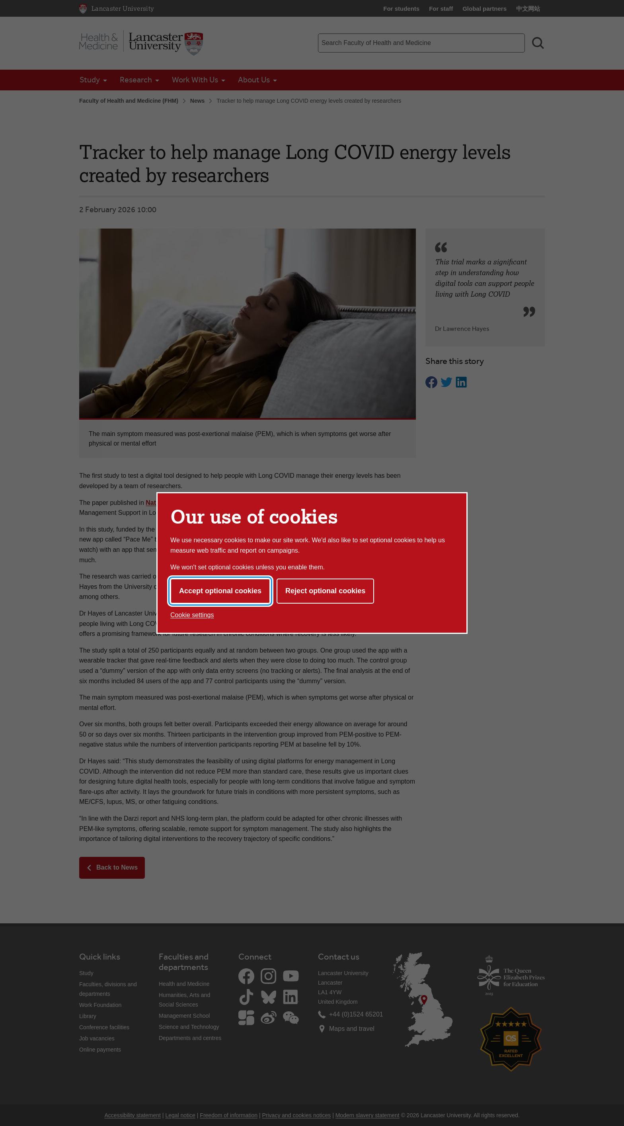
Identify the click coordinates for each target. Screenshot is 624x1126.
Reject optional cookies (325, 591)
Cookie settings (192, 615)
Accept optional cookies (220, 591)
